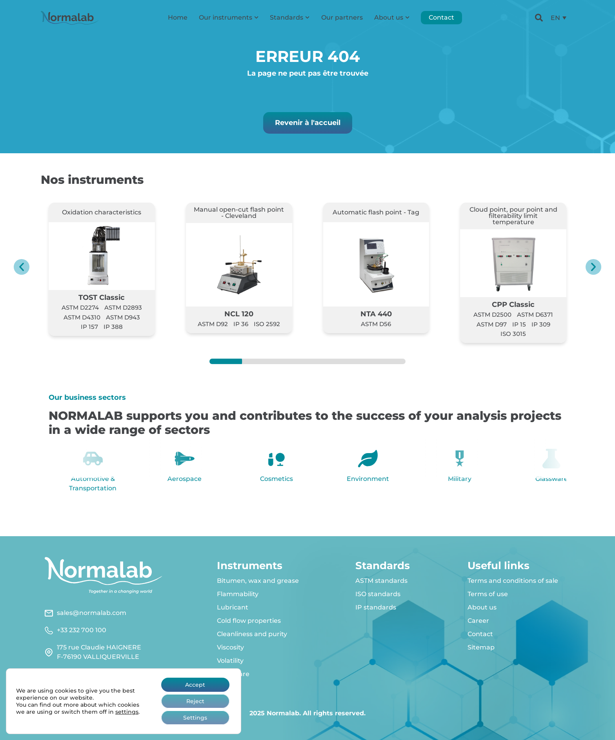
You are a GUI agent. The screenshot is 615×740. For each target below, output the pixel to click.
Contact (441, 17)
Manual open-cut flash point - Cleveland (239, 212)
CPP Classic (513, 304)
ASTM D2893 (123, 307)
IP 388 (113, 326)
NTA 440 (376, 313)
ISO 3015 (513, 333)
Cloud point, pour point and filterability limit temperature (513, 216)
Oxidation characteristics (101, 212)
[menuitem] (558, 18)
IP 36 (240, 324)
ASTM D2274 (80, 307)
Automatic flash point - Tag (376, 212)
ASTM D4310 (82, 317)
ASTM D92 (213, 324)
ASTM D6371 (535, 314)
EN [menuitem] (555, 17)
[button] (21, 267)
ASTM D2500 (492, 314)
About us (391, 17)
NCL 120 (238, 313)
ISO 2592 (267, 324)
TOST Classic (101, 297)
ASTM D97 (492, 324)
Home (177, 17)
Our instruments (228, 17)
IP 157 (89, 326)
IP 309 (540, 324)
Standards (289, 17)
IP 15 (519, 324)
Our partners (342, 17)
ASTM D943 (123, 317)
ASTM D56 (376, 324)
